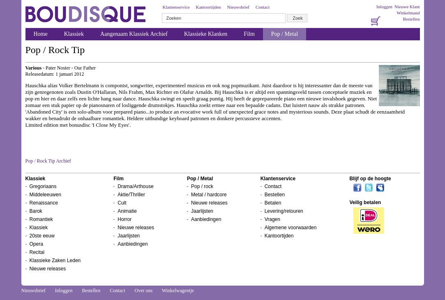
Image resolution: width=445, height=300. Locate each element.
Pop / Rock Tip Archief (48, 161)
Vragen (272, 219)
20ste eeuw (42, 236)
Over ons (143, 290)
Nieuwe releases (48, 269)
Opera (36, 244)
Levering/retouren (284, 211)
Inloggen (384, 6)
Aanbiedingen (133, 244)
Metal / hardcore (209, 195)
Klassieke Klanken (205, 34)
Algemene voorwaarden (291, 227)
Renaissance (44, 203)
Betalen (273, 203)
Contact (263, 7)
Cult (122, 203)
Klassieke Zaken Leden (55, 260)
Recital (37, 252)
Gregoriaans (43, 186)
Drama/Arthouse (135, 186)
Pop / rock (202, 186)
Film (249, 34)
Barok (36, 211)
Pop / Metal (284, 34)
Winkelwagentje (178, 290)
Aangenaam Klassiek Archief (134, 34)
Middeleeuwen (45, 195)
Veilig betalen (365, 202)
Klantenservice (176, 7)
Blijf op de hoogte (370, 178)
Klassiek (74, 34)
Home (41, 34)
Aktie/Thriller (131, 195)
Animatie (127, 211)
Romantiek (41, 219)
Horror (124, 219)
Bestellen (411, 18)
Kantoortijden (208, 7)
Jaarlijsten (129, 236)
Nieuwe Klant (407, 6)
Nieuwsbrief (238, 7)
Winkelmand (408, 12)
